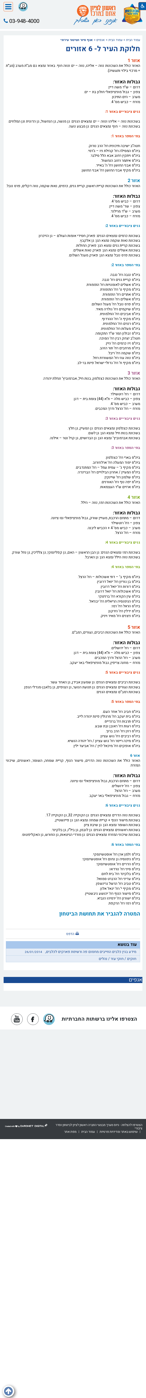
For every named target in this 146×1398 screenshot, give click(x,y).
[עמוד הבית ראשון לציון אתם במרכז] (96, 11)
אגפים (100, 40)
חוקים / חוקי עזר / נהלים (117, 959)
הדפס (70, 933)
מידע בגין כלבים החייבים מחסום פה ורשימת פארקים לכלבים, (79, 951)
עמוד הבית (133, 40)
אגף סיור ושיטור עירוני (76, 40)
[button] (8, 7)
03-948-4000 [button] (21, 21)
